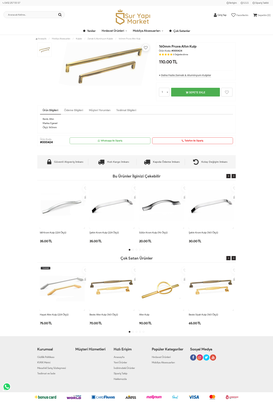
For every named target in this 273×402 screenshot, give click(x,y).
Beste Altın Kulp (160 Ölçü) (103, 314)
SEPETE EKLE (195, 92)
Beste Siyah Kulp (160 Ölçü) (203, 314)
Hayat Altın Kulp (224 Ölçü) (54, 314)
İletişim (232, 2)
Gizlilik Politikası (45, 357)
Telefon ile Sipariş (192, 140)
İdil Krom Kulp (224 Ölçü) (53, 232)
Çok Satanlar (179, 31)
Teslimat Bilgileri (126, 110)
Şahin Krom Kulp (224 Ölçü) (104, 232)
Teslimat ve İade (46, 373)
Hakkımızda (120, 379)
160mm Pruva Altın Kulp (130, 38)
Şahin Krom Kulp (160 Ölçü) (203, 232)
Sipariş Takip (120, 373)
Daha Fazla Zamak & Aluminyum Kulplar (186, 75)
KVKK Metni (43, 362)
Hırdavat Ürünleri (113, 30)
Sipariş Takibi (261, 2)
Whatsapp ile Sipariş (110, 140)
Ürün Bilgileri (50, 110)
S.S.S (245, 2)
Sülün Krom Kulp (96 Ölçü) (153, 232)
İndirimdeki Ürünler (124, 368)
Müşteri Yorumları (100, 110)
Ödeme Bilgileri (73, 110)
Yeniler (89, 31)
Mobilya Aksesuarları (146, 30)
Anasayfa (41, 38)
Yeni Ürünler (120, 362)
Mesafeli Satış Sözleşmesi (51, 368)
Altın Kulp (144, 314)
